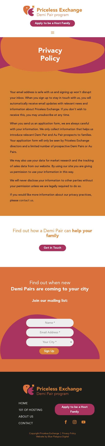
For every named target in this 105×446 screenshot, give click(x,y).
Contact (26, 423)
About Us (26, 417)
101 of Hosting (30, 410)
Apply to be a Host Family (52, 23)
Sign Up (49, 351)
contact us (26, 200)
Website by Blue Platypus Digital (52, 436)
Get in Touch (52, 247)
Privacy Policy (69, 433)
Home (23, 403)
